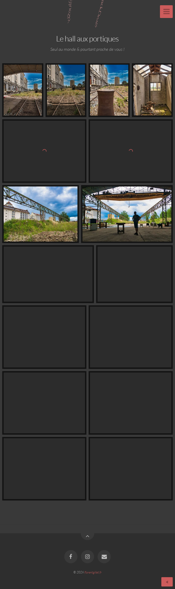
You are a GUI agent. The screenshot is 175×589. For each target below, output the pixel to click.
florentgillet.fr (93, 572)
